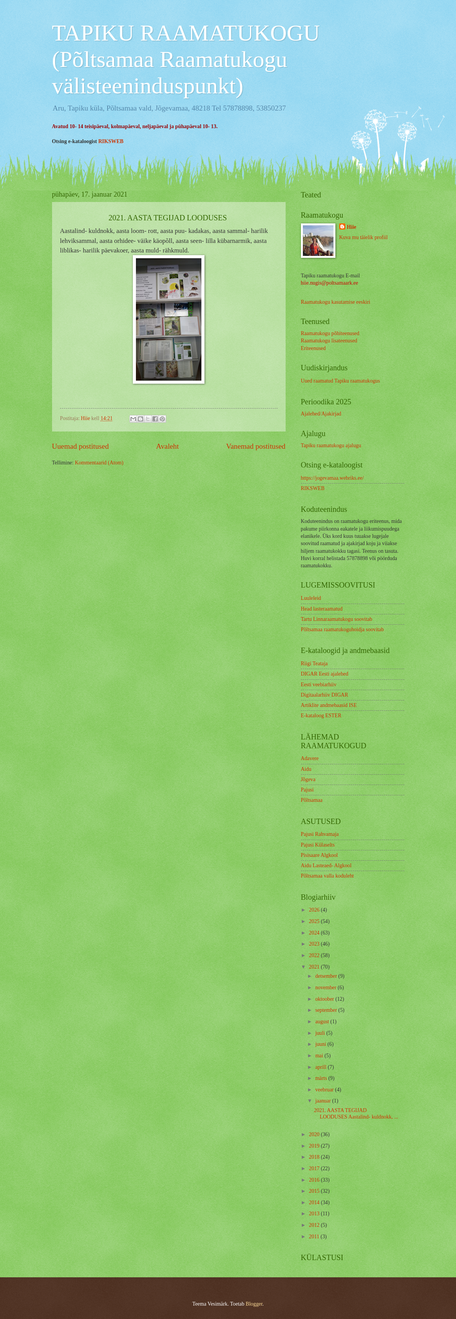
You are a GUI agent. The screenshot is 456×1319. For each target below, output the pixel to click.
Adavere (310, 758)
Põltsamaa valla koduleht (327, 876)
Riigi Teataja (314, 663)
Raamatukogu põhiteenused (330, 333)
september (326, 1010)
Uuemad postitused (80, 446)
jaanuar (323, 1101)
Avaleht (167, 446)
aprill (321, 1067)
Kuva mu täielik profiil (363, 237)
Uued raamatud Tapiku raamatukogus (340, 381)
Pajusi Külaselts (318, 845)
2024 (315, 933)
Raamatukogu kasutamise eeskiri (336, 302)
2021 (315, 967)
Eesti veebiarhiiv (319, 684)
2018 (315, 1157)
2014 (315, 1202)
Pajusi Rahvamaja (320, 834)
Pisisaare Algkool (319, 855)
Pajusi (307, 790)
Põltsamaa (312, 800)
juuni (321, 1044)
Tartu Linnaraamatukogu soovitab (337, 619)
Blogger (254, 1304)
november (326, 987)
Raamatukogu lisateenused (329, 341)
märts (321, 1078)
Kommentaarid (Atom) (99, 463)
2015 (315, 1191)
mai (319, 1055)
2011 (315, 1236)
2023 (315, 944)
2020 (315, 1134)
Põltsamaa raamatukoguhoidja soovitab (342, 629)
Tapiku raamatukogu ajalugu (331, 445)
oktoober (325, 999)
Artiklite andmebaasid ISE (329, 705)
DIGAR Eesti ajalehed (324, 674)
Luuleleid (311, 598)
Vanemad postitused (255, 446)
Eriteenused (313, 348)
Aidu (306, 769)
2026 (315, 910)
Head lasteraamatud (322, 609)
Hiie (351, 227)
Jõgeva (308, 779)
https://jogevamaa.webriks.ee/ (332, 478)
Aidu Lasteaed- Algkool (326, 865)
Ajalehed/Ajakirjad (321, 414)
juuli (320, 1033)
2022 (315, 955)
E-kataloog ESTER (321, 715)
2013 (315, 1213)
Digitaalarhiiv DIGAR (324, 695)
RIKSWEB (111, 141)
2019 (315, 1146)
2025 (315, 921)
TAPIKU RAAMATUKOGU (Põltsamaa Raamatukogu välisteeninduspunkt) (186, 59)
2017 (315, 1168)
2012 (315, 1225)
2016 (315, 1180)
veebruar (325, 1090)
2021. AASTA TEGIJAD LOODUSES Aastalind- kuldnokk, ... (356, 1113)
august (322, 1021)
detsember (326, 976)
